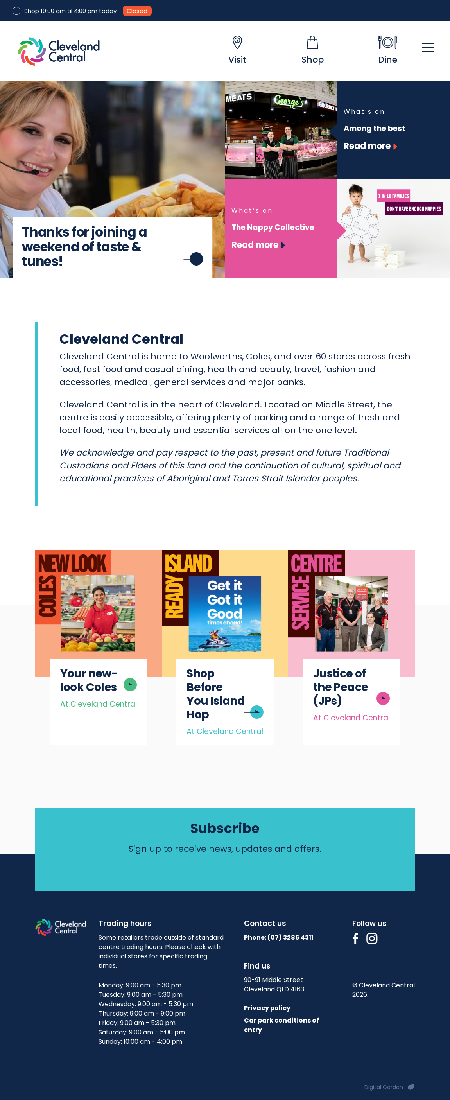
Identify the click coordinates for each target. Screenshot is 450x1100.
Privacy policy (267, 1007)
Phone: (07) (279, 937)
